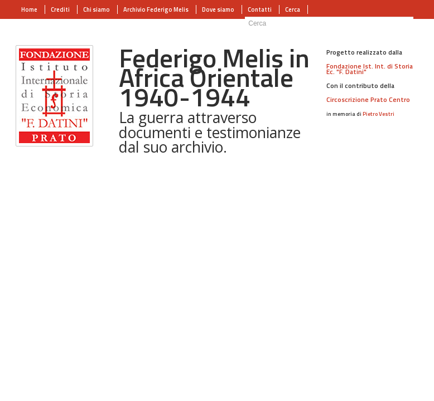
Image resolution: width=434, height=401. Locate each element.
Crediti (60, 9)
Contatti (260, 9)
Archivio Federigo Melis (156, 9)
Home (29, 9)
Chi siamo (96, 9)
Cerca (292, 9)
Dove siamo (218, 9)
